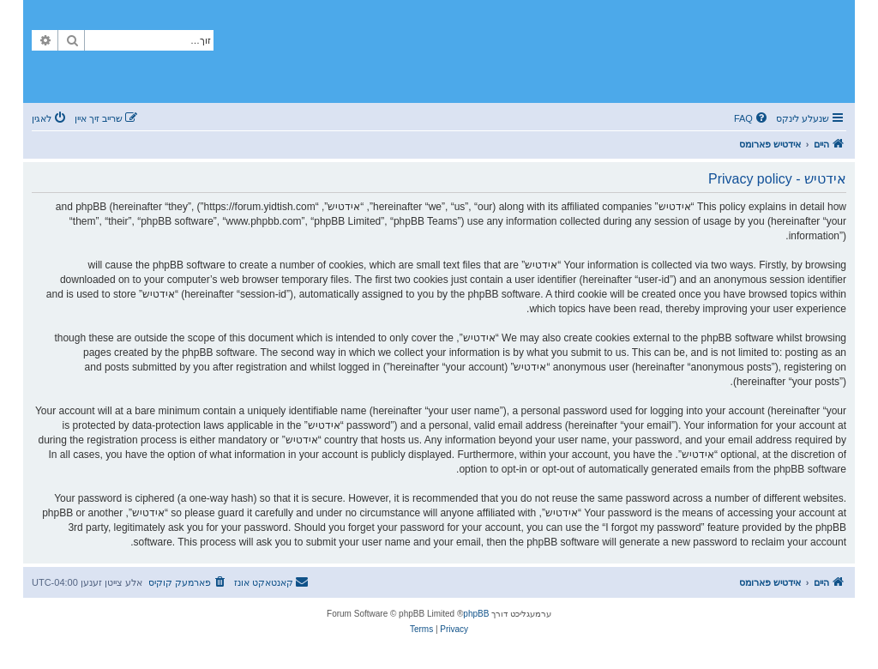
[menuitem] (752, 118)
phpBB (476, 613)
